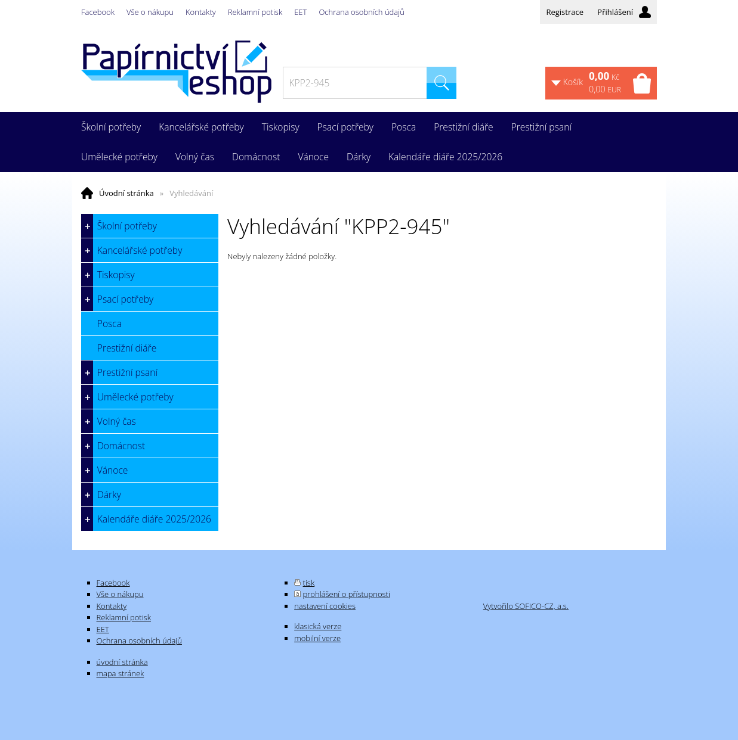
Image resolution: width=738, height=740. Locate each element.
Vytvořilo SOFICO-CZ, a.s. (526, 606)
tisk (309, 582)
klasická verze (317, 626)
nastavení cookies (325, 606)
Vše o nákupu (150, 12)
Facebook (98, 12)
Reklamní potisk (255, 12)
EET (300, 12)
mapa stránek (120, 673)
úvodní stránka (122, 662)
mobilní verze (317, 638)
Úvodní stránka (126, 193)
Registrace (564, 12)
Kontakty (201, 12)
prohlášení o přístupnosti (346, 594)
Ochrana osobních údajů (361, 12)
